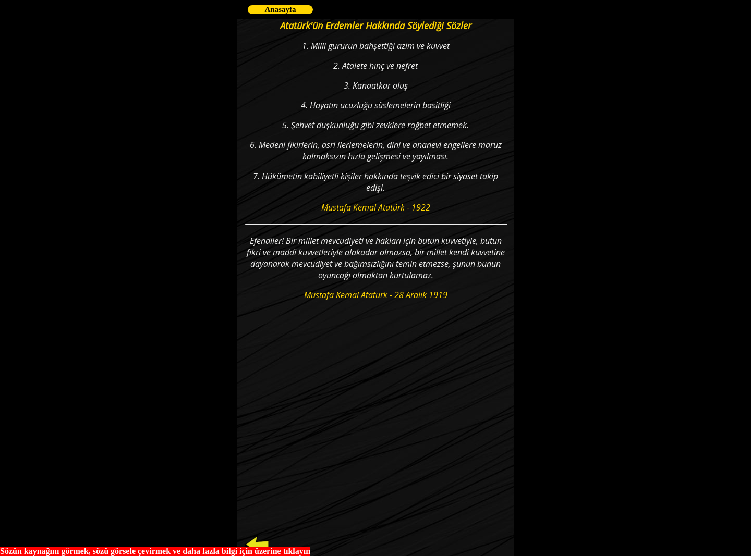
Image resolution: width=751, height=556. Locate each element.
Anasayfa (280, 9)
